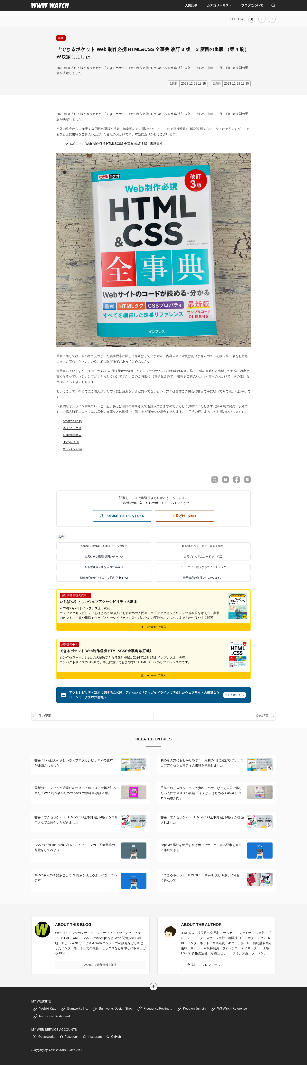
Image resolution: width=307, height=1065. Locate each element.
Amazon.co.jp (72, 421)
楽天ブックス (72, 428)
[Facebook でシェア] (236, 479)
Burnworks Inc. (74, 1008)
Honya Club (71, 442)
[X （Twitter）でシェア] (214, 479)
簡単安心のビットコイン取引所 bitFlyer (104, 577)
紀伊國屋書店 (72, 435)
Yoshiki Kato (44, 1008)
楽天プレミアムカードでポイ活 (203, 556)
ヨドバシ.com (72, 449)
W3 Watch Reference (229, 1008)
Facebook (69, 1036)
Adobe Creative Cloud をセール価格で (104, 545)
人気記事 (191, 5)
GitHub (113, 1036)
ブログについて (252, 5)
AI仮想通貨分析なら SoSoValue (104, 567)
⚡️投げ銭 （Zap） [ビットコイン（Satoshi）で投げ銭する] (185, 516)
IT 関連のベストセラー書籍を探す (203, 545)
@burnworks (44, 1036)
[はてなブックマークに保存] (247, 479)
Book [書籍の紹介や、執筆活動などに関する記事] (61, 37)
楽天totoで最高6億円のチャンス (104, 556)
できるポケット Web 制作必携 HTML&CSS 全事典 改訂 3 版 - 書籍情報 (113, 143)
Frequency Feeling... (154, 1008)
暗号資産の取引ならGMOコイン (202, 577)
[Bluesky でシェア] (225, 479)
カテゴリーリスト (219, 5)
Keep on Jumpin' (191, 1008)
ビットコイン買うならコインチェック (203, 567)
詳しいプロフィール (203, 964)
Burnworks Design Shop (113, 1008)
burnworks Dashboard (51, 1016)
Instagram (92, 1036)
